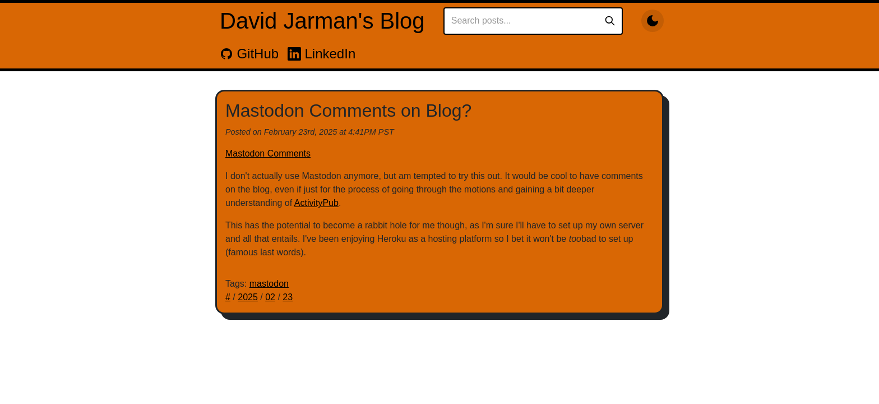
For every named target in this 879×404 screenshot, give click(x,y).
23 (288, 297)
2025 (248, 297)
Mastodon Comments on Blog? (348, 110)
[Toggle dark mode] (652, 21)
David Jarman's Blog (322, 20)
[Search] (610, 21)
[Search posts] (524, 21)
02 (270, 297)
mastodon (269, 283)
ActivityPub (316, 203)
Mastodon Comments (268, 153)
